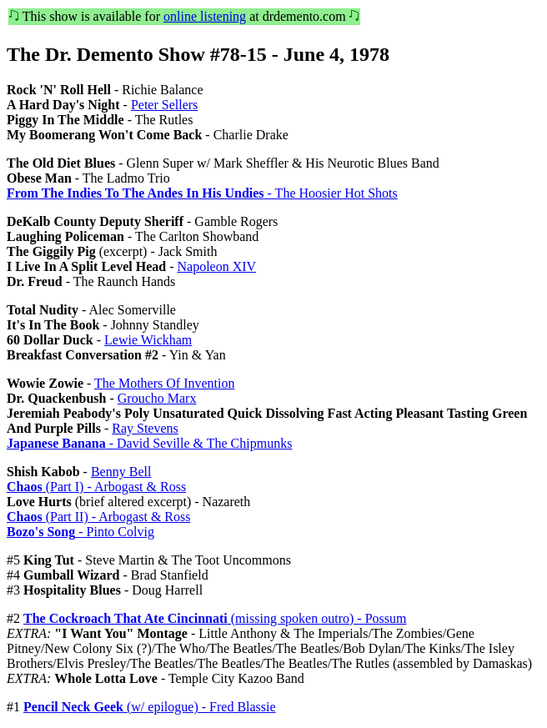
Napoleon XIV (216, 266)
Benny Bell (121, 471)
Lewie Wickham (148, 340)
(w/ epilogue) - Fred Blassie (149, 707)
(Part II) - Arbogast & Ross (98, 517)
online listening (204, 16)
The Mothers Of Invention (164, 383)
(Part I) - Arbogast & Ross (96, 486)
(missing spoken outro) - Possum (214, 618)
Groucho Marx (157, 398)
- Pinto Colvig (80, 532)
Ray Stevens (145, 428)
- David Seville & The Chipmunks (149, 443)
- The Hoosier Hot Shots (202, 193)
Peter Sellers (164, 105)
